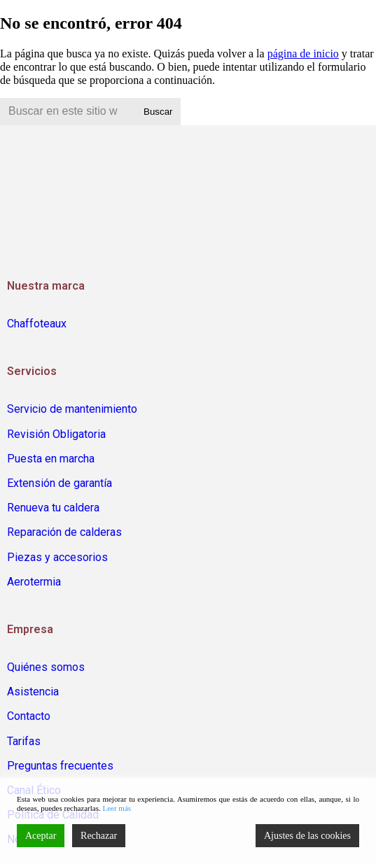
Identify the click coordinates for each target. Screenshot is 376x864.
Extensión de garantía (59, 483)
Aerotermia (34, 581)
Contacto (28, 716)
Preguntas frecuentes (60, 765)
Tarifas (24, 741)
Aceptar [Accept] (40, 835)
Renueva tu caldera (53, 507)
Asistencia (33, 691)
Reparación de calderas (64, 532)
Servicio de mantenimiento (72, 409)
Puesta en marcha (51, 458)
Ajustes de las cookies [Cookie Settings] (307, 835)
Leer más (116, 808)
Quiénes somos (46, 667)
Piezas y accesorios (57, 557)
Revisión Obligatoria (56, 434)
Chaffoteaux (37, 323)
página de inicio (303, 53)
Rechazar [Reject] (99, 835)
